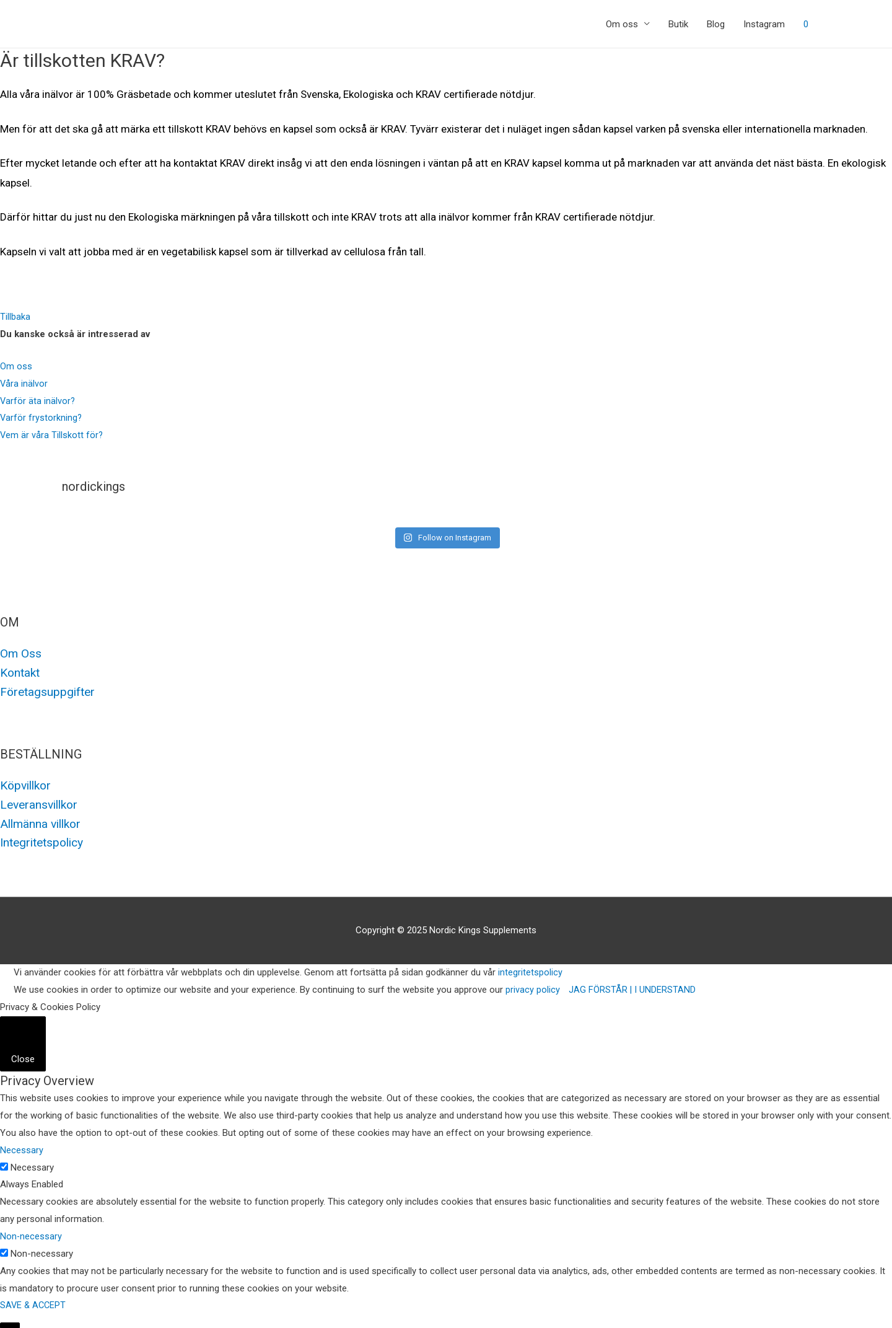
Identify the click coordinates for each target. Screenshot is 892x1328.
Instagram (764, 24)
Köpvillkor (28, 783)
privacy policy (532, 986)
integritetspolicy (530, 968)
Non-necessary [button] (31, 1232)
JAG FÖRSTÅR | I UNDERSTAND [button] (632, 986)
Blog (716, 24)
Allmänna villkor (43, 820)
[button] (15, 316)
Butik (678, 24)
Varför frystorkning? (41, 417)
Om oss (622, 24)
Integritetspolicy (45, 839)
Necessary (32, 1163)
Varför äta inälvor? (38, 401)
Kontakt (21, 671)
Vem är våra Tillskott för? (52, 435)
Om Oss (21, 653)
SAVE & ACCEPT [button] (34, 1301)
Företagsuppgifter (49, 690)
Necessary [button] (21, 1146)
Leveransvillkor (41, 801)
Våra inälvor (24, 383)
